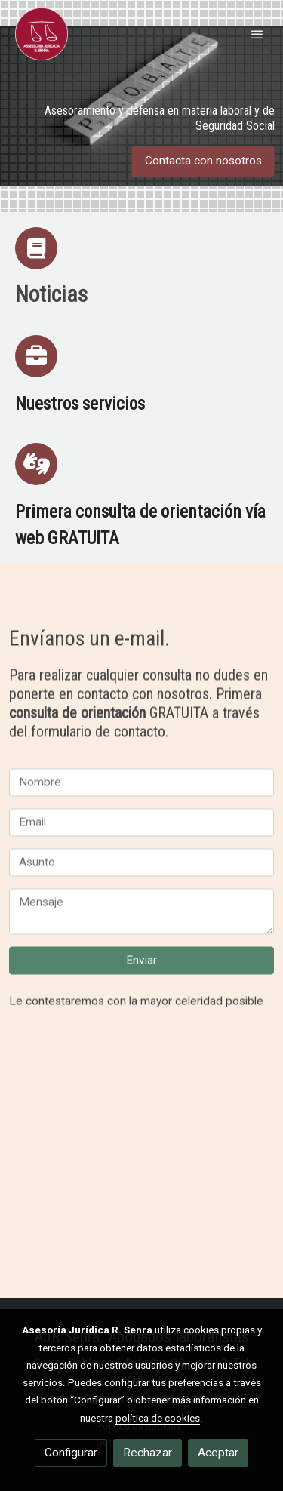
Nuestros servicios (80, 403)
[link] (41, 34)
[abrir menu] (257, 34)
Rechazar (147, 1452)
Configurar (71, 1452)
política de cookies (157, 1418)
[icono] (36, 248)
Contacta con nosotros (203, 161)
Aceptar (218, 1452)
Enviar (141, 997)
